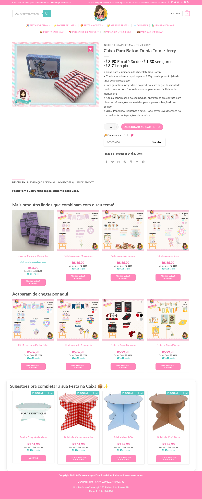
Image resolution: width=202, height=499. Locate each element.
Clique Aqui (55, 2)
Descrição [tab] (18, 182)
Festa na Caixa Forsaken (123, 345)
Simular (156, 142)
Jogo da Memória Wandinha (33, 255)
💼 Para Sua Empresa (150, 31)
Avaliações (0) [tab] (66, 182)
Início (107, 45)
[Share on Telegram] (143, 162)
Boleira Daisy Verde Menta (33, 437)
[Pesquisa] (47, 13)
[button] (175, 13)
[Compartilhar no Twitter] (112, 162)
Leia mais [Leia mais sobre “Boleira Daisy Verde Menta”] (33, 458)
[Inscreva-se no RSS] (188, 2)
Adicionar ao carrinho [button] (33, 282)
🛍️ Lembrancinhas (163, 25)
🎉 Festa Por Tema (38, 25)
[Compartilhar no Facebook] (106, 162)
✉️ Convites (141, 25)
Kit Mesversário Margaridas (78, 255)
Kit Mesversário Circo (168, 255)
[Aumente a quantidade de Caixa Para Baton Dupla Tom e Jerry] (116, 126)
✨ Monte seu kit (65, 25)
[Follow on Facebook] (169, 2)
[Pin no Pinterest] (125, 162)
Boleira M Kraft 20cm (168, 437)
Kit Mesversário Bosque (123, 255)
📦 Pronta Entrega (52, 31)
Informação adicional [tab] (41, 182)
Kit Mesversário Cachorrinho (33, 345)
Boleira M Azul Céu (124, 437)
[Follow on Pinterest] (185, 2)
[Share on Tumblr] (137, 162)
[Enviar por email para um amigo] (119, 162)
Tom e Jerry (143, 45)
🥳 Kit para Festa (118, 25)
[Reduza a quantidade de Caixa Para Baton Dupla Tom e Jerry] (106, 126)
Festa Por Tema (123, 45)
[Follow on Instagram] (172, 2)
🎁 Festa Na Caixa (91, 25)
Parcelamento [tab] (85, 182)
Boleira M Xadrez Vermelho (78, 437)
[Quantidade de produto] (111, 126)
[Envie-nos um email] (178, 2)
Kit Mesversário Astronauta (78, 345)
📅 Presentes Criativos (84, 31)
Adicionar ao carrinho (142, 126)
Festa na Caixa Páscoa (168, 345)
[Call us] (182, 2)
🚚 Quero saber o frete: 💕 (119, 135)
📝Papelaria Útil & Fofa (118, 31)
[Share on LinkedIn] (131, 162)
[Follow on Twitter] (175, 2)
